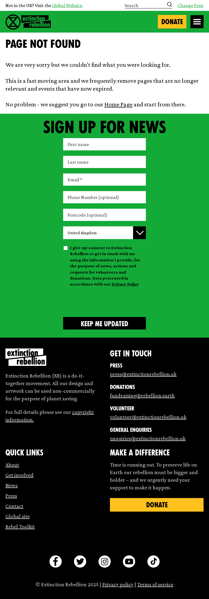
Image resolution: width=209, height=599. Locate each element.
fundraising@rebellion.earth (142, 395)
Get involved (19, 475)
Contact (14, 506)
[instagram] (104, 561)
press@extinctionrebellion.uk (143, 374)
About (12, 465)
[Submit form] (104, 323)
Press (11, 496)
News (11, 485)
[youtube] (129, 561)
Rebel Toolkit (20, 527)
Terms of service (155, 584)
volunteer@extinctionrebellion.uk (148, 417)
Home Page (118, 104)
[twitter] (80, 561)
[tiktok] (153, 561)
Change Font (190, 5)
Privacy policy (117, 584)
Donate (172, 22)
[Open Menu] (197, 21)
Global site (17, 516)
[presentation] (104, 301)
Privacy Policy (125, 284)
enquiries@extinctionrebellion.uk (148, 438)
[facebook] (55, 561)
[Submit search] (169, 4)
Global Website (67, 5)
